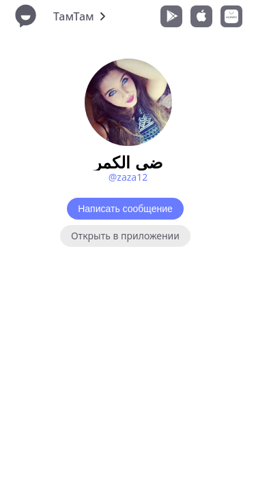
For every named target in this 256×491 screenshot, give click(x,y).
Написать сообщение (125, 208)
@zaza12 (128, 176)
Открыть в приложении (125, 235)
